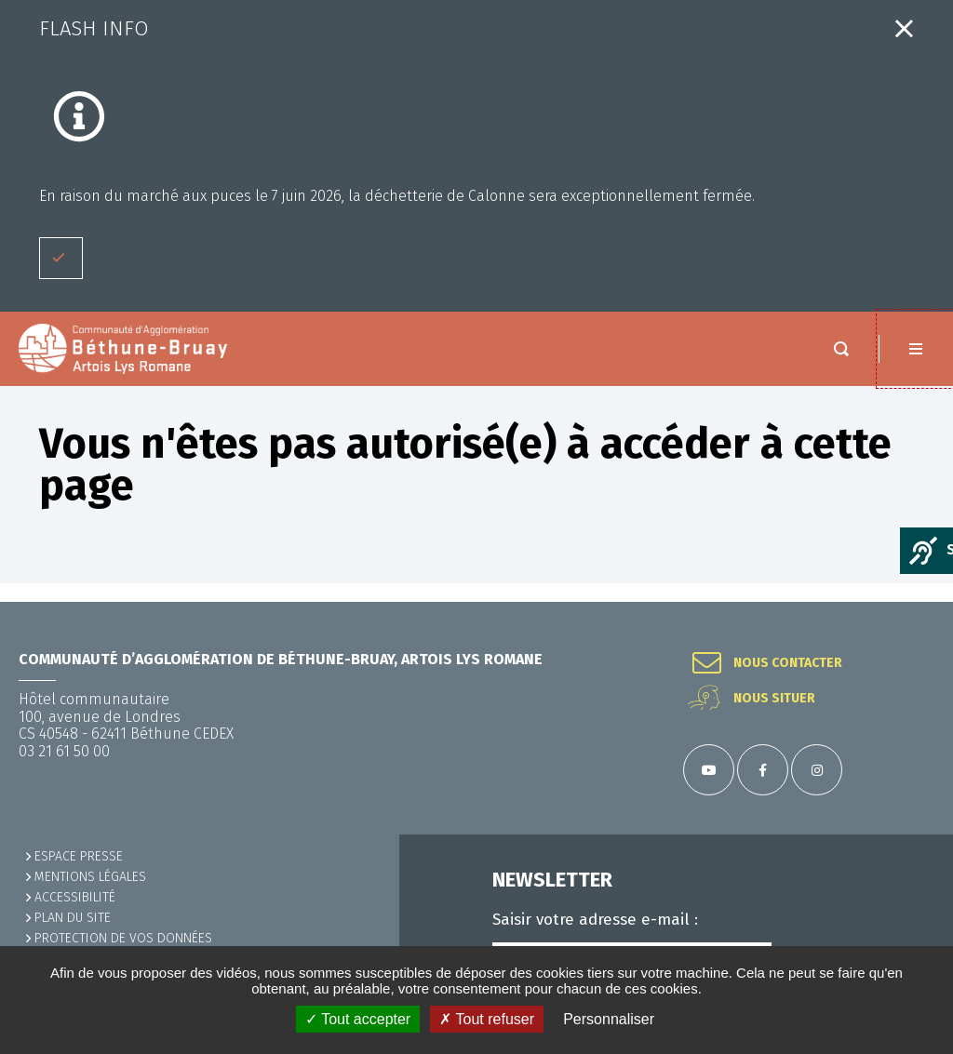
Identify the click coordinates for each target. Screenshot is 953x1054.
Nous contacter (787, 663)
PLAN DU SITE (72, 918)
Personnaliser (608, 1019)
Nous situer (774, 698)
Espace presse (78, 856)
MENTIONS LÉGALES (90, 877)
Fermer (904, 28)
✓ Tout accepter (357, 1019)
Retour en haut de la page (916, 602)
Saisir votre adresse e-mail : (595, 920)
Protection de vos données (123, 938)
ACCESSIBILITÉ (74, 897)
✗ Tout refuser (486, 1019)
